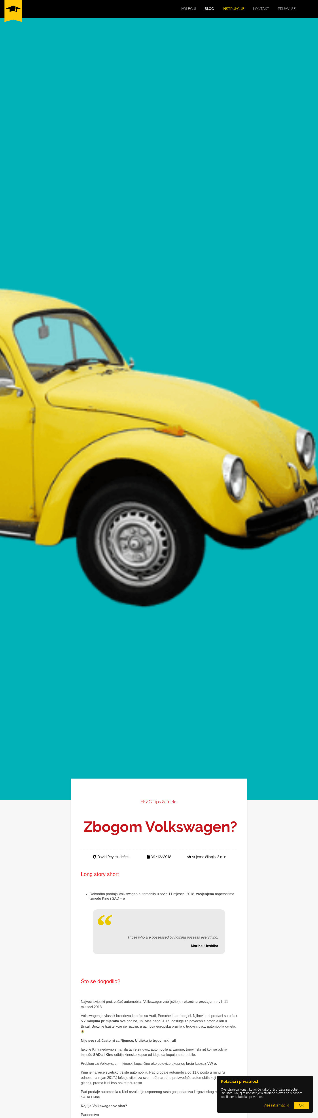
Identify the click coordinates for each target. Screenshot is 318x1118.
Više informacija (276, 1105)
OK (301, 1105)
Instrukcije (233, 9)
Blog (209, 9)
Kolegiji (188, 9)
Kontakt (261, 9)
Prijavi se (287, 9)
